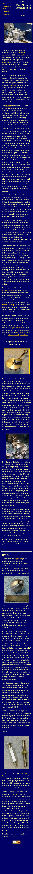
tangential (5, 62)
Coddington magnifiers (15, 328)
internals (8, 106)
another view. (24, 55)
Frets (15, 794)
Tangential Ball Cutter (7, 7)
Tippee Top (6, 11)
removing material (8, 290)
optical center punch (23, 332)
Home (4, 3)
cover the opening (8, 305)
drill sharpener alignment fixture (18, 335)
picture (13, 85)
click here (12, 836)
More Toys (6, 14)
